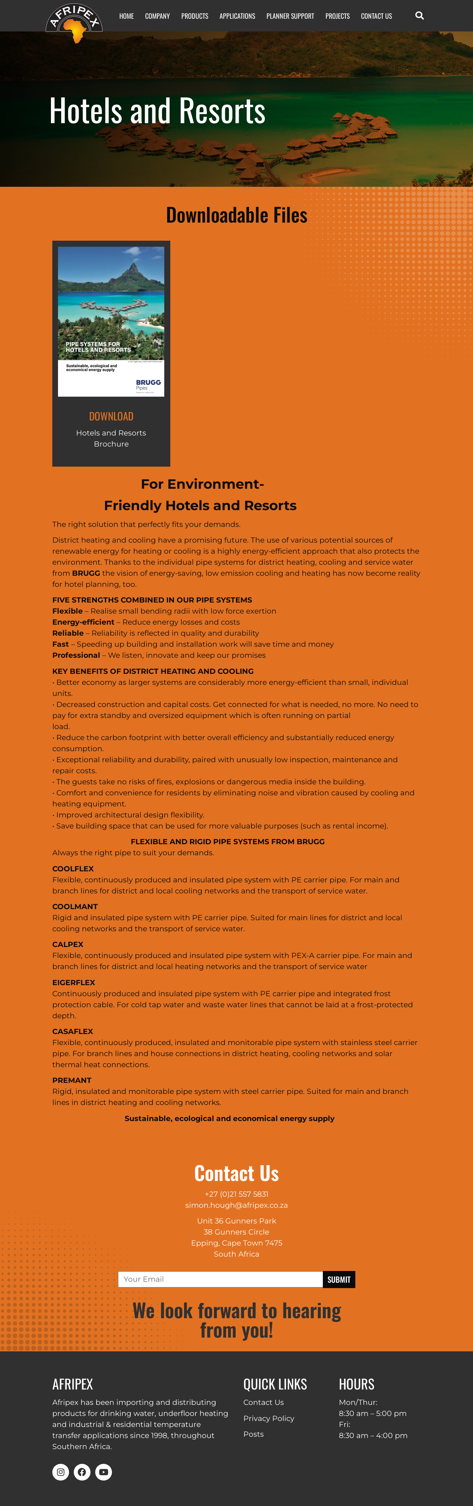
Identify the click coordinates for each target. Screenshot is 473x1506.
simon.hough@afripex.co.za (236, 1205)
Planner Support (290, 16)
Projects (338, 16)
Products (194, 16)
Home (126, 16)
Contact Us (376, 16)
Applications (237, 16)
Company (157, 16)
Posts (253, 1434)
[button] (419, 15)
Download (111, 415)
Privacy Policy (268, 1418)
